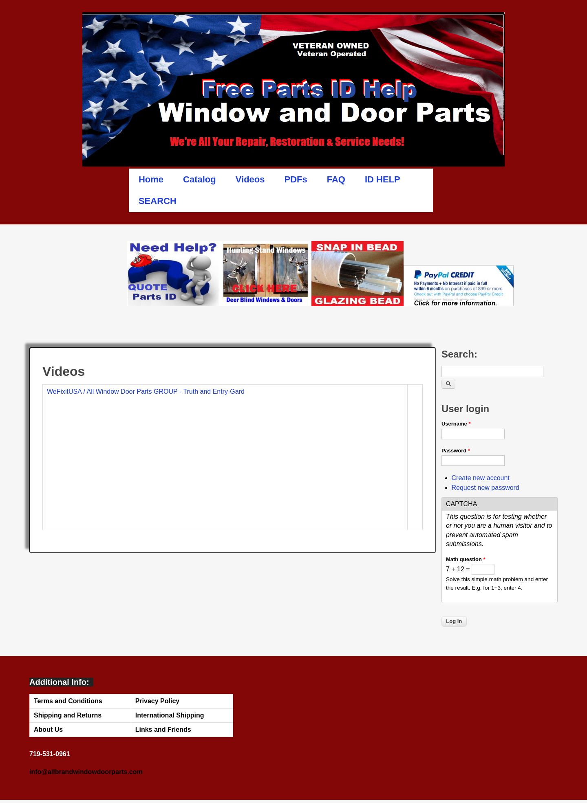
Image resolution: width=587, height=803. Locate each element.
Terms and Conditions (68, 701)
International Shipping (169, 715)
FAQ (336, 179)
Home (151, 179)
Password (455, 451)
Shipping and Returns (68, 715)
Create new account (481, 477)
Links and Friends (163, 729)
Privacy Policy (157, 701)
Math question (465, 559)
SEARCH (158, 201)
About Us (48, 729)
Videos (250, 179)
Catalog (199, 179)
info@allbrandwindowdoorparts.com (86, 771)
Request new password (485, 487)
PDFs (296, 179)
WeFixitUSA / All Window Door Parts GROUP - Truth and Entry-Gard (146, 391)
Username (456, 424)
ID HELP (382, 179)
